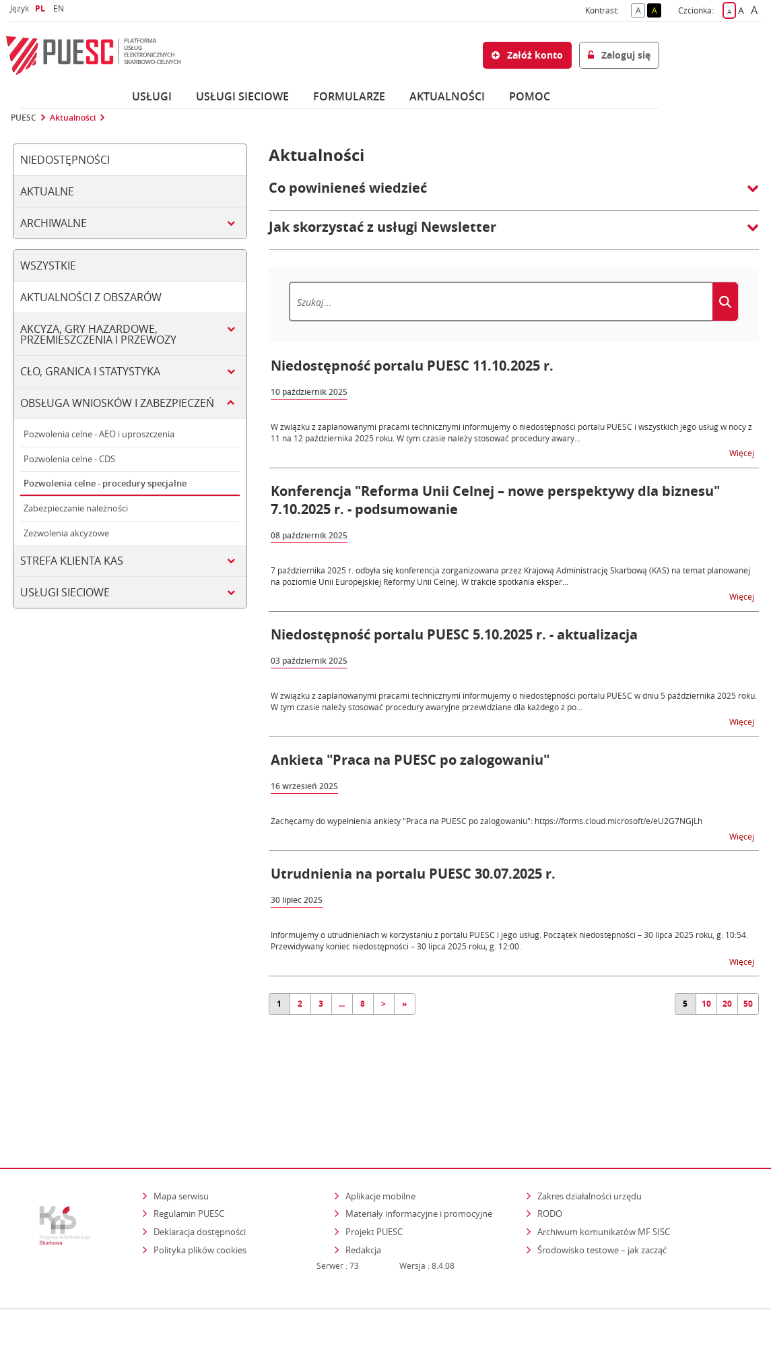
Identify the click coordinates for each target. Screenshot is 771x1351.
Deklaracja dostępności (200, 1173)
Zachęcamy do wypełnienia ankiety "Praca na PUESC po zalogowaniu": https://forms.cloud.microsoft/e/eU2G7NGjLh (486, 820)
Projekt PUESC (374, 1173)
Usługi (152, 96)
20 (727, 1003)
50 (748, 1003)
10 (706, 1003)
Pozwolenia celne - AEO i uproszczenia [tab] (99, 434)
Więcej (742, 452)
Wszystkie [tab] (48, 265)
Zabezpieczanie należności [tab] (76, 508)
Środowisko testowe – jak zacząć (603, 1191)
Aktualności (447, 96)
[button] (514, 195)
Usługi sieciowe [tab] (65, 592)
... (342, 1003)
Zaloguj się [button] (619, 55)
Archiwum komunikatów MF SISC (603, 1173)
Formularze (349, 96)
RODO (549, 1156)
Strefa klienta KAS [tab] (71, 560)
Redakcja (363, 1191)
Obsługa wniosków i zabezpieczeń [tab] (117, 403)
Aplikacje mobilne (380, 1137)
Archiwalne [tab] (53, 223)
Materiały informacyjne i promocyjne (418, 1156)
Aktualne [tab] (47, 191)
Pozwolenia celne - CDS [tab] (69, 459)
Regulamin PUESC (189, 1156)
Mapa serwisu (181, 1137)
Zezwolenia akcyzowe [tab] (66, 533)
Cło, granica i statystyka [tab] (90, 371)
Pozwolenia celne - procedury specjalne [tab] (105, 483)
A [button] (641, 9)
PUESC (23, 118)
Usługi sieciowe (242, 96)
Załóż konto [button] (527, 55)
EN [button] (60, 8)
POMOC (529, 96)
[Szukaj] (500, 301)
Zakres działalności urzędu (590, 1137)
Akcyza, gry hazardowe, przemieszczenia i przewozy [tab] (98, 334)
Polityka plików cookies (200, 1191)
